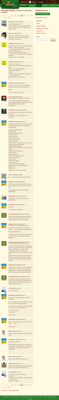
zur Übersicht (4, 390)
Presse (40, 396)
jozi (9, 96)
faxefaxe (10, 21)
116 (28, 15)
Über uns (36, 396)
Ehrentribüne (45, 5)
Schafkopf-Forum (41, 10)
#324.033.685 (14, 130)
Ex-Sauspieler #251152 (13, 214)
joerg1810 (11, 43)
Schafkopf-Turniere (40, 33)
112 (15, 15)
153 (5, 17)
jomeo (10, 174)
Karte (32, 396)
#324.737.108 (12, 200)
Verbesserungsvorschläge (42, 28)
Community (32, 5)
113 (18, 15)
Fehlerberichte (39, 31)
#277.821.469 (12, 105)
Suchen (53, 40)
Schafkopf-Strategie (8, 10)
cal (9, 288)
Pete (10, 33)
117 (31, 15)
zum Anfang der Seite (13, 390)
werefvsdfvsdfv (12, 196)
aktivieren (32, 2)
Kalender (53, 5)
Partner (45, 396)
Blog (10, 396)
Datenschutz (53, 396)
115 (25, 15)
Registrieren (24, 2)
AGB (49, 396)
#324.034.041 (14, 146)
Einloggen (41, 2)
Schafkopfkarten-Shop (24, 396)
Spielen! (24, 5)
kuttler (10, 331)
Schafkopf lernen (15, 396)
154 (8, 17)
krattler (10, 363)
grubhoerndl (11, 83)
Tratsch (38, 23)
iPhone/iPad (5, 396)
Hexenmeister (12, 110)
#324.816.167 (12, 326)
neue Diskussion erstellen (43, 13)
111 (12, 15)
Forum (38, 5)
